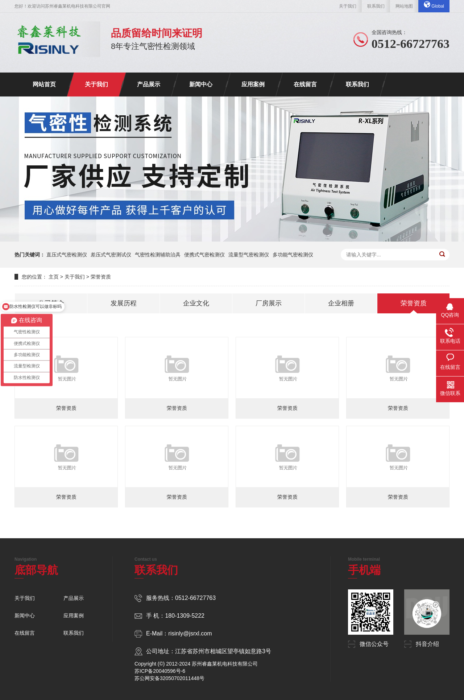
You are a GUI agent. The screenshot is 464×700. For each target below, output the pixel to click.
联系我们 (376, 6)
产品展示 (148, 84)
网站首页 (44, 84)
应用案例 (253, 84)
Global (434, 5)
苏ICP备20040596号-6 (159, 671)
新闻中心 (200, 84)
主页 (54, 277)
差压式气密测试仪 (111, 255)
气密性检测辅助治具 (158, 255)
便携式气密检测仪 (204, 255)
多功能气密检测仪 (293, 255)
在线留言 (305, 84)
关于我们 (347, 6)
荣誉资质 (101, 277)
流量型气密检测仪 (248, 255)
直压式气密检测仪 (66, 255)
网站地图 (404, 6)
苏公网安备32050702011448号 (169, 678)
